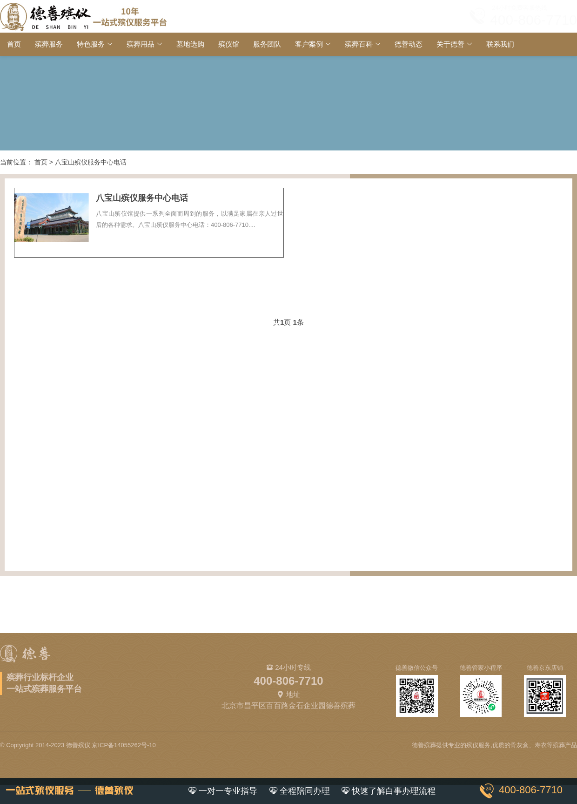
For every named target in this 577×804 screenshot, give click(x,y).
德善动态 (409, 44)
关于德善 (450, 44)
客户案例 (309, 44)
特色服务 (91, 44)
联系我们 (500, 44)
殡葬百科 (359, 44)
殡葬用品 (140, 44)
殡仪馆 (228, 44)
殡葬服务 (49, 44)
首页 (14, 44)
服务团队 (267, 44)
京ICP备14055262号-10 (123, 745)
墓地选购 (190, 44)
